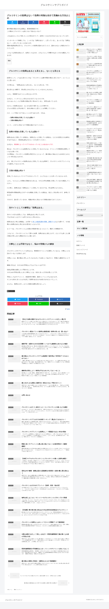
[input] (89, 37)
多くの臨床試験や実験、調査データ (44, 221)
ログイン (79, 241)
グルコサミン (10, 291)
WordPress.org (81, 254)
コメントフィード (82, 249)
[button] (101, 37)
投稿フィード (80, 245)
